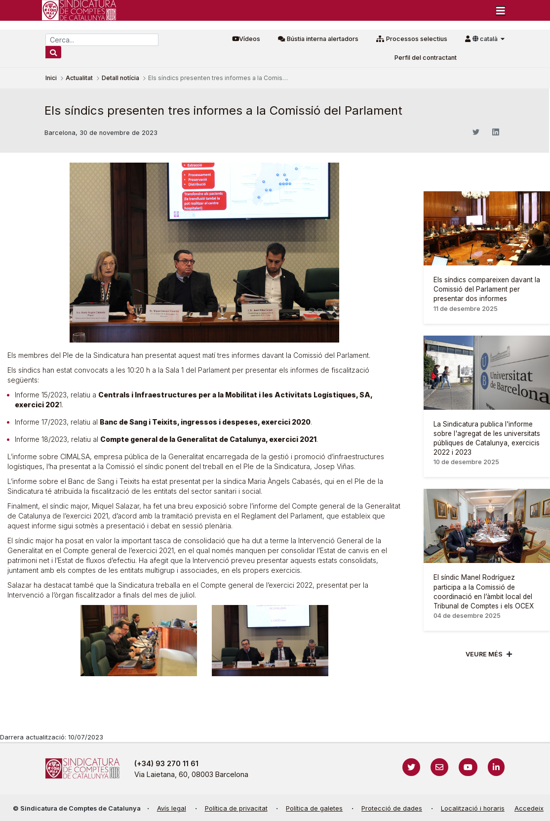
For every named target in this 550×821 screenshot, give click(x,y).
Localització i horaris (473, 808)
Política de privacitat (236, 808)
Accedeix (529, 808)
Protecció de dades (391, 808)
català (485, 39)
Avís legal (171, 808)
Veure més (484, 654)
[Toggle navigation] (500, 10)
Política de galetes (314, 808)
